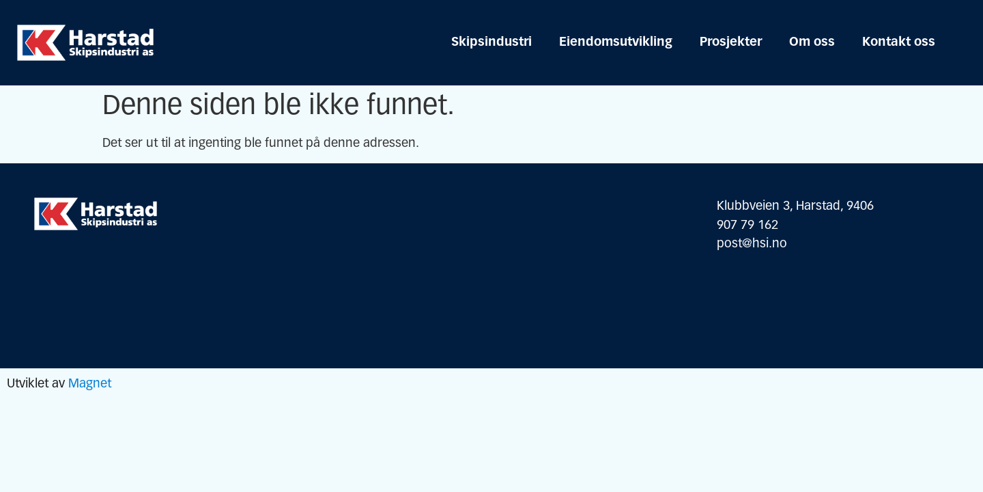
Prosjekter (731, 42)
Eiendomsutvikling (615, 42)
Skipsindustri (491, 42)
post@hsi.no (752, 244)
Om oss (812, 42)
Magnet (89, 384)
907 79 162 (747, 225)
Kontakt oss (898, 42)
